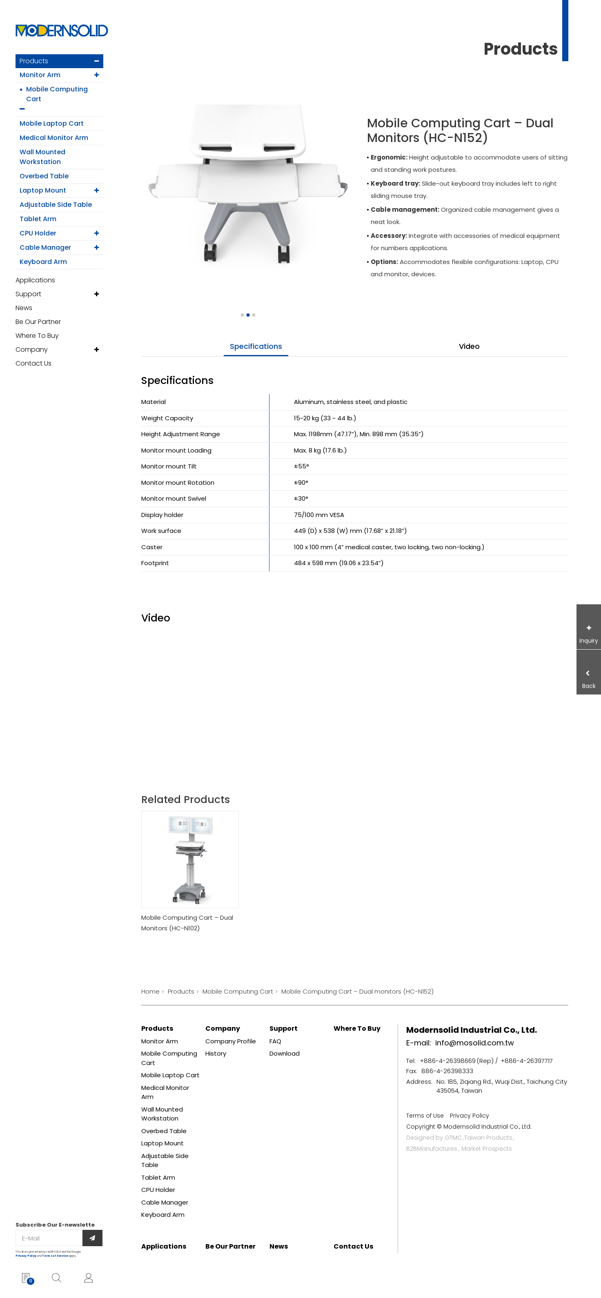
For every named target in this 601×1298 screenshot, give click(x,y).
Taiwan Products (488, 1138)
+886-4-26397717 (527, 1060)
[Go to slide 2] (247, 315)
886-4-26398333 (447, 1071)
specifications (256, 346)
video (469, 346)
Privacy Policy (26, 1256)
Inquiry (588, 641)
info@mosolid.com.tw (474, 1043)
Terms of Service (55, 1256)
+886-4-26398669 (448, 1060)
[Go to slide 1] (242, 315)
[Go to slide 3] (253, 315)
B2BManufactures (431, 1149)
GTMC (453, 1138)
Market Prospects (486, 1149)
